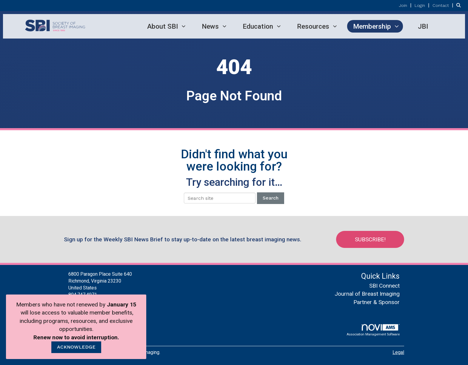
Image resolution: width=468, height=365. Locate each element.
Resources (313, 26)
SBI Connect (384, 285)
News (210, 26)
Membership (372, 26)
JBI (423, 26)
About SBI (162, 26)
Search (270, 198)
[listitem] (406, 5)
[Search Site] (460, 5)
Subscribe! (370, 239)
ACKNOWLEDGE (76, 347)
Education (258, 26)
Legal (398, 352)
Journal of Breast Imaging (367, 293)
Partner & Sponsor (376, 302)
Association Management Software (373, 330)
